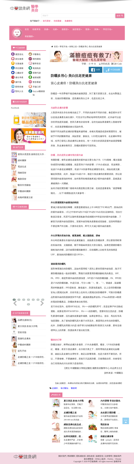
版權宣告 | (100, 456)
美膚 (46, 29)
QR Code (116, 64)
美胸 (96, 29)
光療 (55, 29)
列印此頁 (104, 64)
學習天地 (107, 29)
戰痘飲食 (105, 424)
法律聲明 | (109, 456)
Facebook (15, 108)
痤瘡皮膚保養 (107, 436)
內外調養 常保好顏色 (110, 401)
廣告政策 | (91, 456)
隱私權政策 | (81, 456)
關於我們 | (62, 456)
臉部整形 (77, 29)
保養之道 (73, 47)
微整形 (65, 29)
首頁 (27, 29)
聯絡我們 (117, 456)
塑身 (88, 29)
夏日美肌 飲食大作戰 (74, 401)
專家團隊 (29, 36)
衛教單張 (36, 29)
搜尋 (120, 15)
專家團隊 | (71, 456)
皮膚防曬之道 (70, 412)
